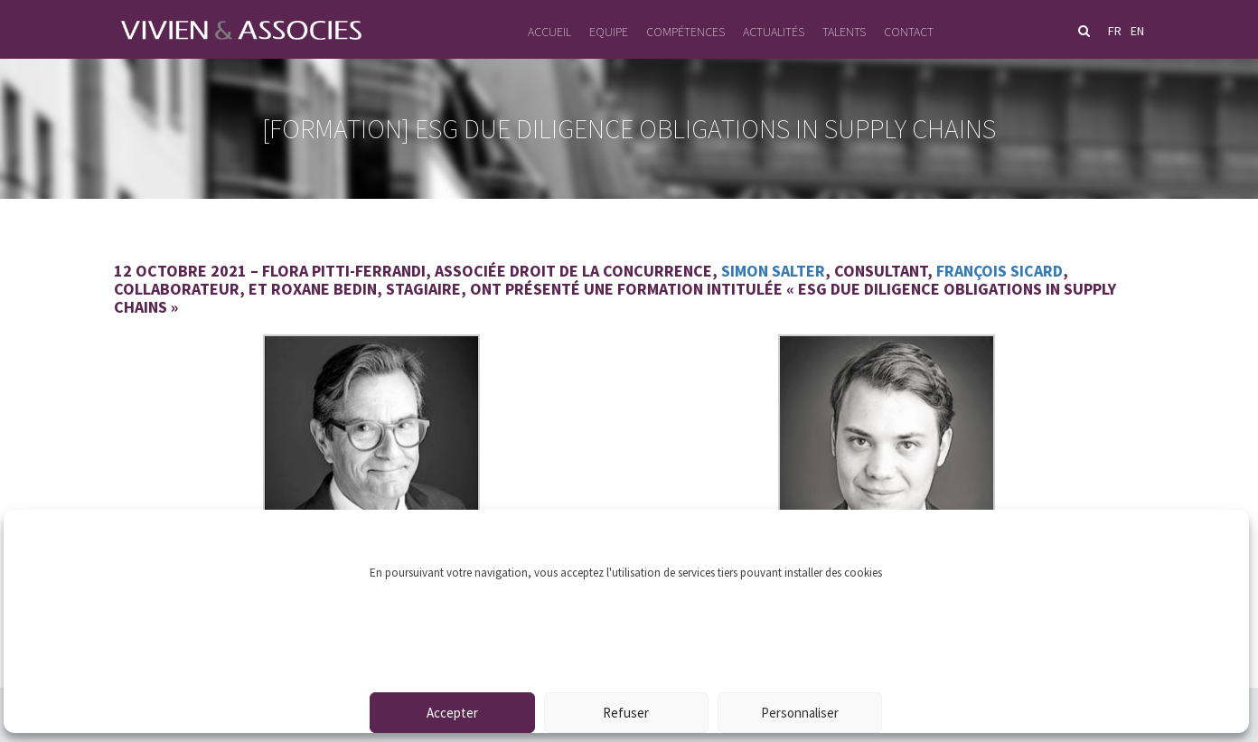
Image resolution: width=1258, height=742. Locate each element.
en (1137, 31)
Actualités (773, 31)
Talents (844, 31)
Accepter (452, 712)
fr (1115, 31)
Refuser (626, 712)
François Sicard (999, 270)
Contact (909, 31)
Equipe (608, 31)
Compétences (685, 31)
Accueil (549, 31)
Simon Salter (773, 270)
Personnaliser (800, 712)
